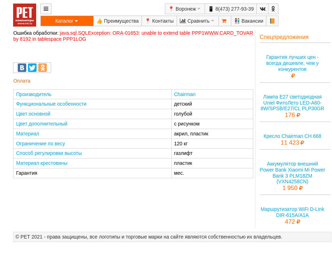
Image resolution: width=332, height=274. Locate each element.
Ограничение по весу (40, 143)
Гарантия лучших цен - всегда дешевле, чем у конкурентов (292, 63)
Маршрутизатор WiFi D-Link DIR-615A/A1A (292, 212)
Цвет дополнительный (41, 124)
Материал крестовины (41, 163)
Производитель (33, 94)
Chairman (185, 94)
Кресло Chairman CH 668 (292, 136)
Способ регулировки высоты (49, 153)
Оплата (21, 81)
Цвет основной (33, 114)
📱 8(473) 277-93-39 (231, 9)
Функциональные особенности (51, 104)
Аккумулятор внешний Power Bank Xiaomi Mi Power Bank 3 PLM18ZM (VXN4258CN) (292, 172)
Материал (27, 133)
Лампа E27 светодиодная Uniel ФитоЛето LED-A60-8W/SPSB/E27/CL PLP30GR (292, 103)
